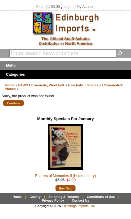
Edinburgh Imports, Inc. (79, 206)
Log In (68, 7)
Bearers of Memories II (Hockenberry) (65, 176)
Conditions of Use (101, 197)
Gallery (35, 197)
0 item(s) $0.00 (47, 7)
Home (10, 85)
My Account (86, 7)
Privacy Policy (53, 200)
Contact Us (80, 200)
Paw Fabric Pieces (83, 85)
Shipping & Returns (64, 197)
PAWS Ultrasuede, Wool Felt (41, 85)
